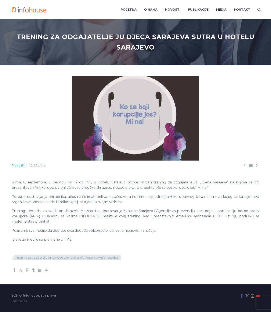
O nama (151, 9)
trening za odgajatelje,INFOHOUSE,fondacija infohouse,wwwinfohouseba (67, 257)
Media (221, 9)
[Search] (259, 9)
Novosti (172, 9)
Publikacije (198, 9)
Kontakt (242, 9)
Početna (129, 9)
